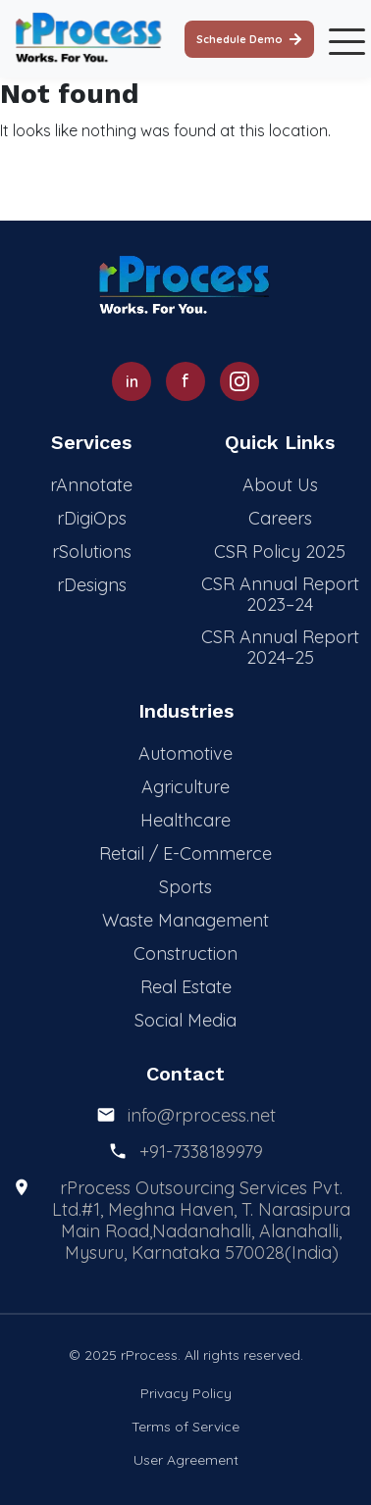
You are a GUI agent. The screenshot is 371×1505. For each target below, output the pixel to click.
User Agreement (185, 1460)
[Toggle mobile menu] (342, 39)
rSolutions (92, 551)
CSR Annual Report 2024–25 (280, 647)
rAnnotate (91, 485)
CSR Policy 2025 (279, 551)
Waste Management (185, 920)
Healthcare (185, 820)
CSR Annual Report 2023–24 (280, 594)
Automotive (185, 753)
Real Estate (186, 987)
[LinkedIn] (131, 381)
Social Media (185, 1020)
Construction (185, 953)
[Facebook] (185, 381)
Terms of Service (185, 1426)
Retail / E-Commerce (185, 853)
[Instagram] (239, 381)
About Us (280, 485)
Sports (185, 887)
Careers (280, 518)
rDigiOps (92, 518)
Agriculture (185, 787)
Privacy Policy (186, 1393)
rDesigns (92, 585)
